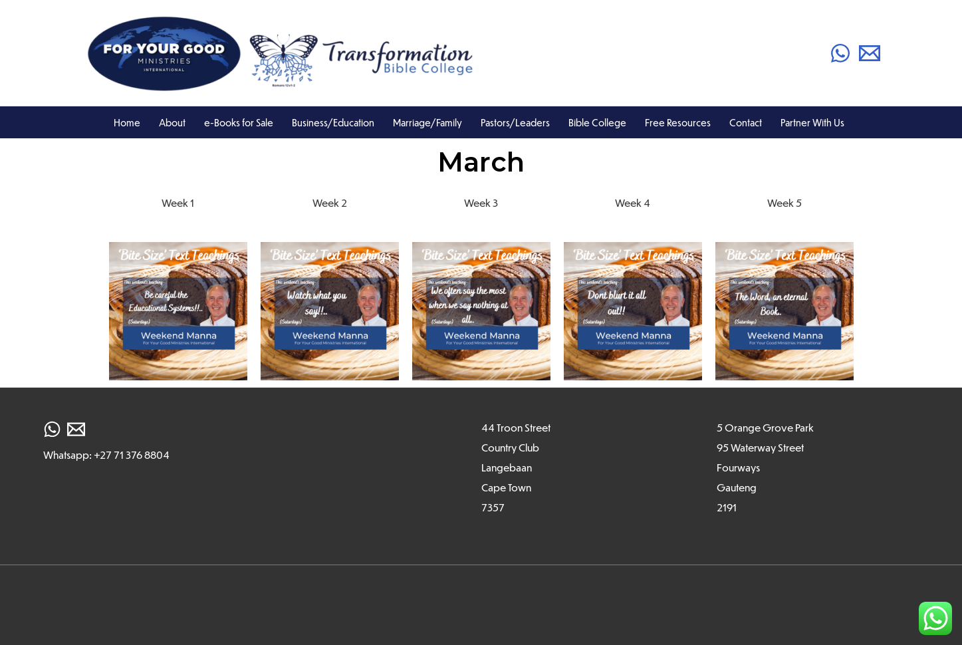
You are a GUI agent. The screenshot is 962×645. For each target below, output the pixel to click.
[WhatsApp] (840, 53)
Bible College (597, 122)
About (172, 122)
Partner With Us (812, 122)
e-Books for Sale (238, 122)
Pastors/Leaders (515, 122)
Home (127, 122)
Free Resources (678, 122)
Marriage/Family (427, 122)
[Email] (869, 53)
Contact (745, 122)
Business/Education (333, 122)
